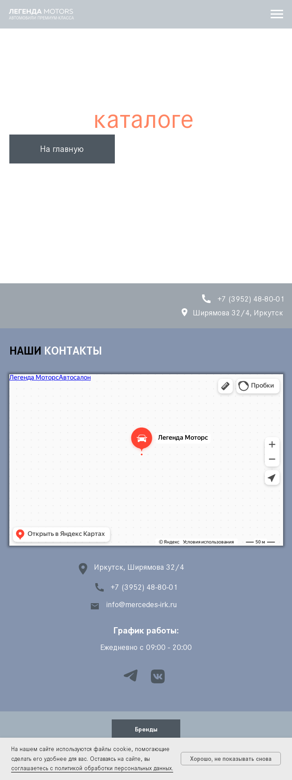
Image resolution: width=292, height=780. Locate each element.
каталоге (143, 118)
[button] (146, 728)
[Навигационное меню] (277, 14)
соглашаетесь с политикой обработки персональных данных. (92, 768)
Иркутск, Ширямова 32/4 (139, 567)
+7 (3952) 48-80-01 (144, 587)
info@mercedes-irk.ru (141, 604)
